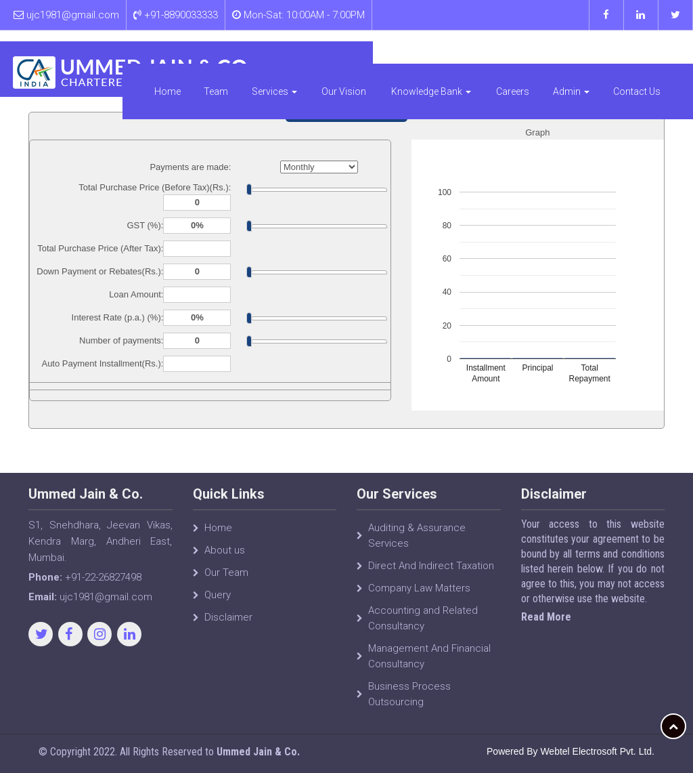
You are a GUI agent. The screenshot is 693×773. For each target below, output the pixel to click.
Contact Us (644, 58)
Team (283, 57)
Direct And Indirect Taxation (431, 571)
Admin (585, 57)
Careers (530, 57)
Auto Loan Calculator (346, 111)
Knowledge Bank (464, 58)
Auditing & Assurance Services (417, 541)
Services (338, 57)
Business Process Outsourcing (409, 699)
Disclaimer (228, 623)
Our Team (226, 578)
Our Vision (397, 58)
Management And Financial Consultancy (429, 661)
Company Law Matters (419, 593)
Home (238, 57)
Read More (551, 616)
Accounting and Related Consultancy (423, 624)
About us (224, 555)
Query (217, 600)
